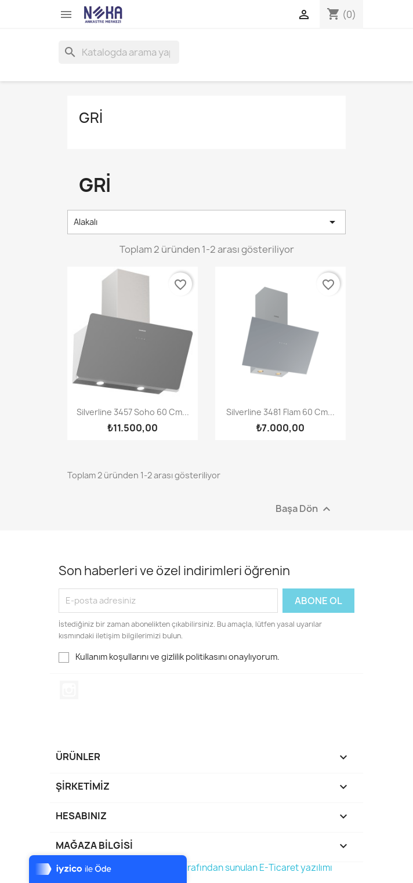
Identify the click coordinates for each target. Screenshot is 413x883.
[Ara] (119, 52)
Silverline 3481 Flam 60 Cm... (280, 411)
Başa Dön (305, 509)
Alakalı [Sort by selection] (206, 222)
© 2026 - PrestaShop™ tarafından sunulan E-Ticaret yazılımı (206, 868)
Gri (91, 118)
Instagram (69, 690)
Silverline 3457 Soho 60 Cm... (133, 411)
